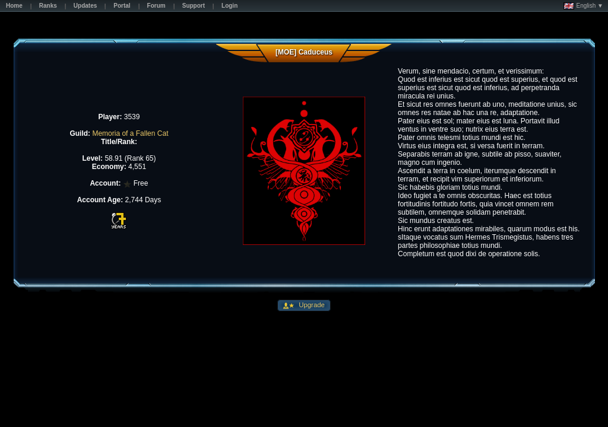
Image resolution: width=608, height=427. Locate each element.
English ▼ (583, 5)
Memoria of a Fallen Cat (130, 133)
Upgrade (311, 304)
